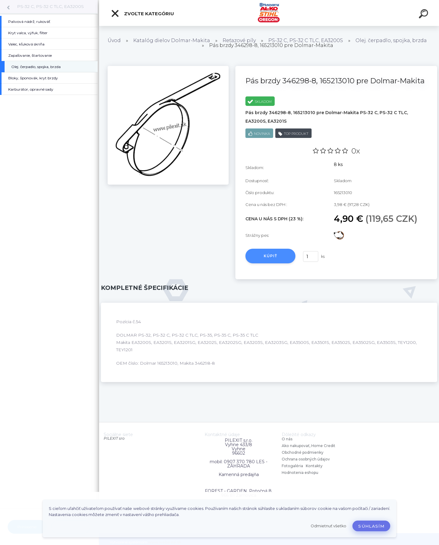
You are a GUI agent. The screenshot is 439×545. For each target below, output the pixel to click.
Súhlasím (371, 526)
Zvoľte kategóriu (142, 13)
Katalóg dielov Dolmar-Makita (171, 40)
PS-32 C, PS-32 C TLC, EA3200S (50, 6)
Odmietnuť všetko (328, 526)
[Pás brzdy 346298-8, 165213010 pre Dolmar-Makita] (168, 68)
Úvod (114, 40)
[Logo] (269, 13)
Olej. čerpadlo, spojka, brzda (391, 40)
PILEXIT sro (114, 438)
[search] (424, 15)
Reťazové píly (239, 40)
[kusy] (310, 256)
